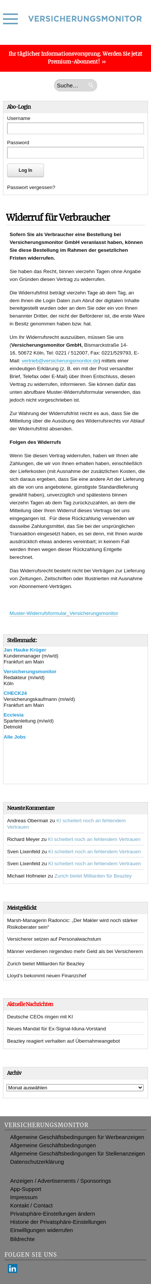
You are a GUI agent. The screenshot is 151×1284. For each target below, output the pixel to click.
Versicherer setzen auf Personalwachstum (54, 939)
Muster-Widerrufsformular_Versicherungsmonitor (64, 613)
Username (18, 118)
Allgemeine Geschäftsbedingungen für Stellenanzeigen (77, 1154)
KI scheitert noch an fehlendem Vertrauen (94, 839)
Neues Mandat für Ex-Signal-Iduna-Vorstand (56, 1028)
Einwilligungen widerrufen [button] (41, 1230)
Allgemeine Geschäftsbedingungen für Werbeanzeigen (77, 1137)
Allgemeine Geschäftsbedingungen (53, 1145)
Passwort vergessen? (31, 187)
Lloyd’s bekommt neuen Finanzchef (46, 975)
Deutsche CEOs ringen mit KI (40, 1017)
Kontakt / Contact (31, 1206)
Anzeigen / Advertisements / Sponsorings (60, 1181)
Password (18, 142)
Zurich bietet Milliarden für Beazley (93, 876)
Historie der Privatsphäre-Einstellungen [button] (58, 1222)
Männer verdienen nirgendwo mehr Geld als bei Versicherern (75, 951)
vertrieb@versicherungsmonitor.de (60, 360)
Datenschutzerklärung (37, 1162)
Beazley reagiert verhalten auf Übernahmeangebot (63, 1041)
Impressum (23, 1197)
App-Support (25, 1189)
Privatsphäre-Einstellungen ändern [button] (52, 1214)
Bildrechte (22, 1239)
